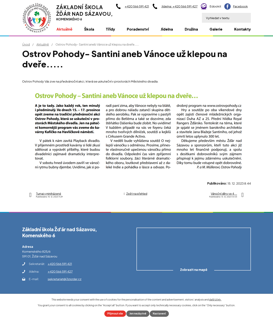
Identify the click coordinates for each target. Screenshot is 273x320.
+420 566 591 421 (137, 6)
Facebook (240, 6)
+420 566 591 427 (60, 271)
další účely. (215, 299)
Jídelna (167, 29)
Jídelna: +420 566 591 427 (179, 6)
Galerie (216, 29)
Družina (191, 29)
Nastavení (159, 313)
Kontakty (242, 29)
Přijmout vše (115, 313)
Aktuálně (42, 44)
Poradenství (138, 29)
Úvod (26, 44)
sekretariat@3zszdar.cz (64, 279)
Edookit (215, 6)
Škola (89, 29)
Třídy (110, 29)
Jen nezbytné (138, 313)
